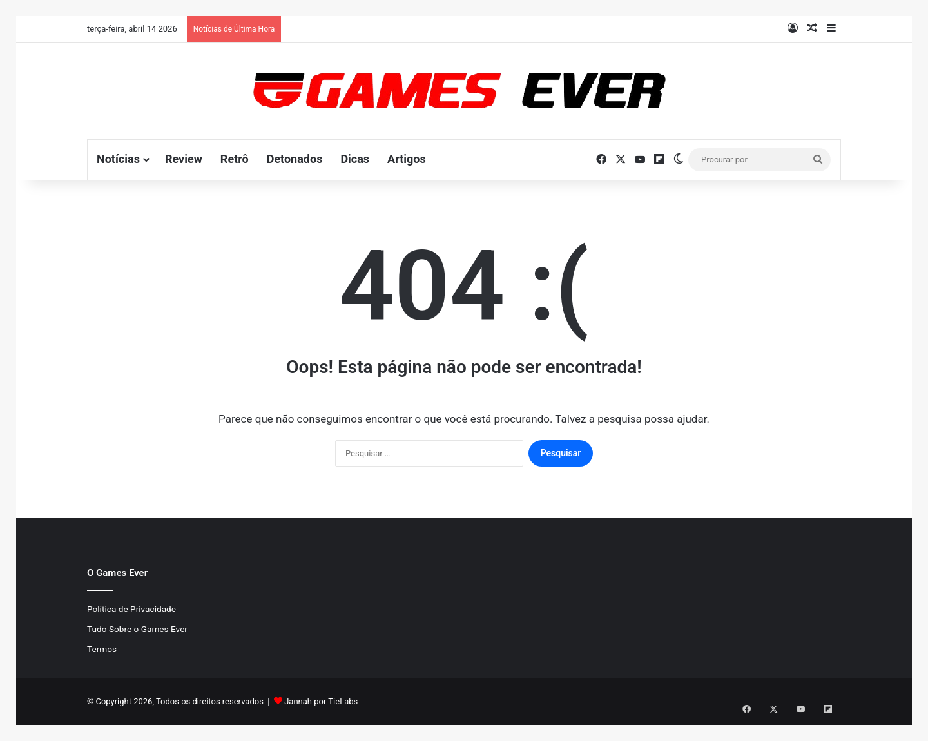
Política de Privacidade (131, 609)
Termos (102, 649)
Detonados (295, 159)
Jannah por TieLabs (321, 701)
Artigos (406, 159)
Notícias (118, 159)
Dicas (354, 159)
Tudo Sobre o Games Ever (137, 629)
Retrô (234, 159)
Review (183, 159)
